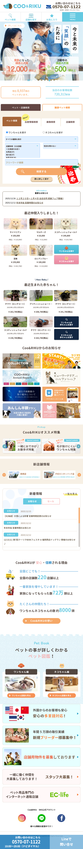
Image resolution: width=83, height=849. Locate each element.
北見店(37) (21, 152)
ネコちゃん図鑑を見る (61, 695)
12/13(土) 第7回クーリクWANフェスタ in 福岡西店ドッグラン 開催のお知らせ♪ (39, 541)
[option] (41, 51)
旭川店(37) (21, 155)
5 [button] (46, 80)
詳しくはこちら (15, 25)
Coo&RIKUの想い (41, 620)
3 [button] (40, 80)
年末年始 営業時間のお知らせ (29, 202)
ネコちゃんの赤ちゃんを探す (66, 334)
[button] (4, 446)
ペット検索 (10, 16)
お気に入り (52, 16)
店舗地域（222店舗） (21, 146)
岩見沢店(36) (21, 157)
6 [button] (49, 80)
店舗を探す (31, 16)
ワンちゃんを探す (16, 132)
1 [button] (33, 80)
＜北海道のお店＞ (21, 149)
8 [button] (56, 80)
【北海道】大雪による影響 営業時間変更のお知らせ (27, 516)
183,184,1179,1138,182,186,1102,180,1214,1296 (21, 151)
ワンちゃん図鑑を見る (21, 695)
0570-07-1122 (63, 7)
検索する (41, 171)
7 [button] (52, 80)
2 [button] (37, 80)
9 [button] (59, 80)
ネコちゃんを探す (53, 132)
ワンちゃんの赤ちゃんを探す (66, 322)
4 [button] (43, 80)
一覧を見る (71, 494)
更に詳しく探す (41, 178)
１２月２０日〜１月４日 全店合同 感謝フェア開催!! (39, 198)
